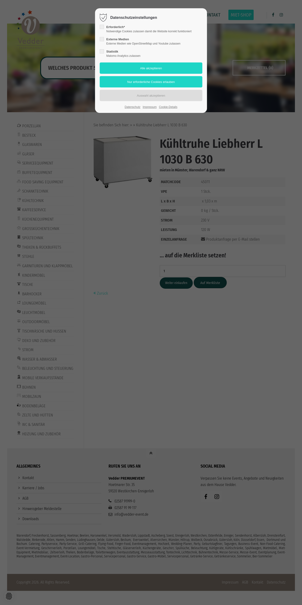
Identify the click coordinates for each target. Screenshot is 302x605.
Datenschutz (132, 107)
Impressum (150, 107)
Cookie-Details (168, 107)
